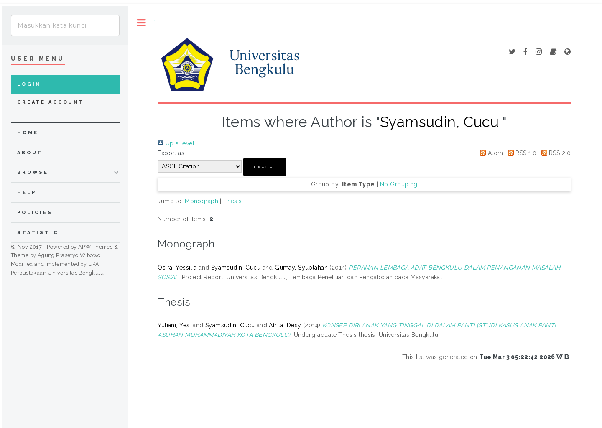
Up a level (176, 143)
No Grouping (399, 184)
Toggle (141, 22)
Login (29, 84)
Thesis (232, 201)
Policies (35, 212)
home (27, 132)
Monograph (201, 201)
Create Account (50, 102)
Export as (171, 153)
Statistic (38, 232)
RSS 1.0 (520, 153)
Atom (490, 153)
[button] (264, 167)
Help (26, 192)
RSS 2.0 (554, 153)
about (30, 152)
